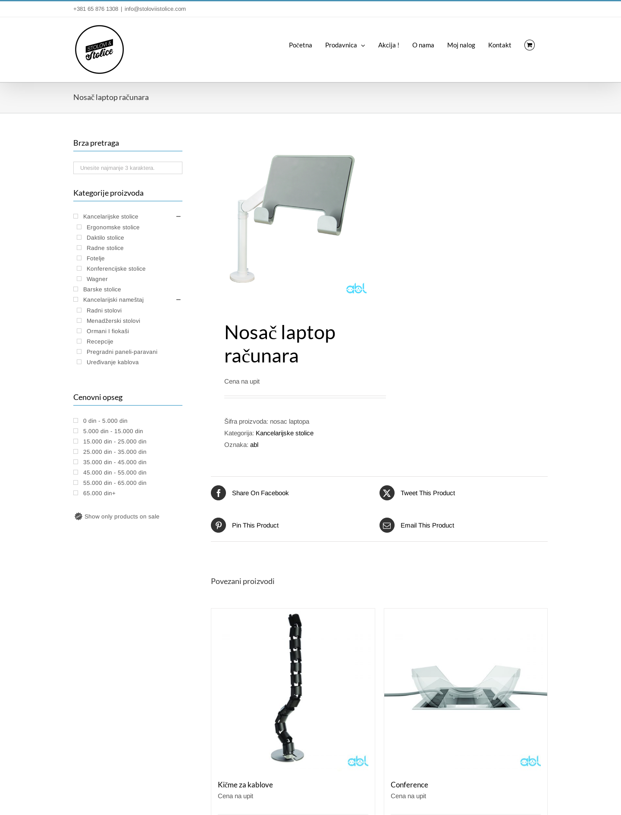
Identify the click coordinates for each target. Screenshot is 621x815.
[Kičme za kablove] (293, 690)
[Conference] (466, 690)
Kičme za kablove (245, 785)
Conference (409, 785)
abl (254, 444)
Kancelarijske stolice (285, 433)
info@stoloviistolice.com (155, 9)
